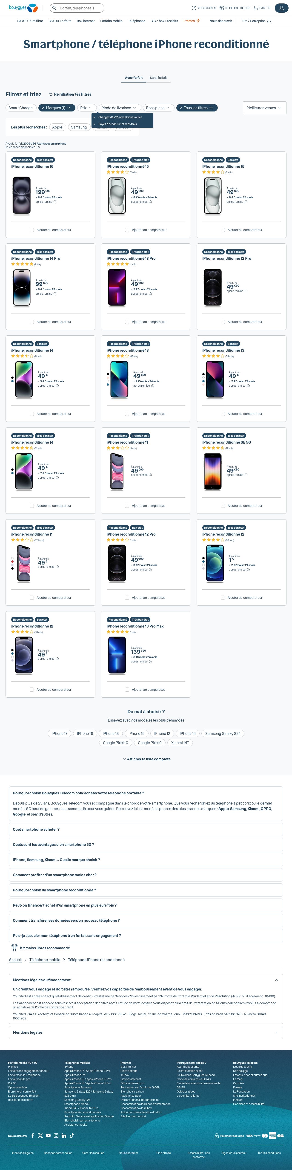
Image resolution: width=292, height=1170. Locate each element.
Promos (192, 21)
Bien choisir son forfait (22, 1091)
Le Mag (237, 1079)
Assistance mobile (75, 1124)
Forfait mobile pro (19, 1079)
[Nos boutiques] (235, 8)
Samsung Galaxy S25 (77, 1091)
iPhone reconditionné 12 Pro (226, 258)
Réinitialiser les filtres (69, 94)
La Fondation (241, 1091)
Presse (237, 1087)
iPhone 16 (85, 733)
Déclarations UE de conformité (140, 1099)
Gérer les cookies (93, 1152)
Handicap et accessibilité (248, 1103)
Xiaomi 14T (180, 742)
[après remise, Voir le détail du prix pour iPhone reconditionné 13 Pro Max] (141, 661)
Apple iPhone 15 (74, 1083)
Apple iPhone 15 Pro (98, 1083)
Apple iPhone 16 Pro (99, 1079)
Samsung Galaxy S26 (77, 1099)
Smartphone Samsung (78, 1087)
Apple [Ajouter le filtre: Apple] (57, 127)
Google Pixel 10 (115, 742)
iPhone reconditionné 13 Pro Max (135, 626)
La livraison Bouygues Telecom (196, 1074)
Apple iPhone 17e (75, 1074)
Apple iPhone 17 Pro (98, 1070)
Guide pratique (186, 1091)
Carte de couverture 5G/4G (194, 1079)
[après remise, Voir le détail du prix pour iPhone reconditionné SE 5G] (237, 475)
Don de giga (240, 1070)
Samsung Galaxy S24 (222, 733)
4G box (125, 1074)
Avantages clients (188, 1066)
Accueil (15, 959)
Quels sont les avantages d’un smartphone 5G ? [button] (53, 844)
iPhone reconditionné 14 (32, 350)
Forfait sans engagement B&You (28, 1070)
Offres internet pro (132, 1083)
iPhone (68, 1066)
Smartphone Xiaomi (76, 1103)
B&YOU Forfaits (60, 21)
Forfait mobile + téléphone (24, 1074)
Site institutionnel (244, 1095)
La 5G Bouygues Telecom (23, 1095)
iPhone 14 (188, 733)
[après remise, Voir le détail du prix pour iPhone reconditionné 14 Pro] (46, 294)
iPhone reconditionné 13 (128, 350)
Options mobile (17, 1087)
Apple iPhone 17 (74, 1070)
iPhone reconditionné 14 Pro (35, 258)
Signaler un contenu (233, 1152)
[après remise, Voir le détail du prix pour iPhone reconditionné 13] (144, 386)
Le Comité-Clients (188, 1095)
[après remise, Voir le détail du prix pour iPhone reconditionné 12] (239, 570)
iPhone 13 (111, 733)
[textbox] (77, 8)
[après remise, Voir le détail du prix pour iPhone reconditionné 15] (141, 202)
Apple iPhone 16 (74, 1079)
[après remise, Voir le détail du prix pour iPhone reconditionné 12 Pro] (237, 291)
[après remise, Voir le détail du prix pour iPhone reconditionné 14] (48, 386)
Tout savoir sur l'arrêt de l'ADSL (140, 1087)
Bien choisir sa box (132, 1091)
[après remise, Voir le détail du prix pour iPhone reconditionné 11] (141, 475)
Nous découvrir (242, 1066)
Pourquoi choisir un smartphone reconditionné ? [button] (54, 890)
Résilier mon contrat (20, 1099)
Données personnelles (58, 1152)
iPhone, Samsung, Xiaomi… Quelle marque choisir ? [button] (56, 859)
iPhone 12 (162, 733)
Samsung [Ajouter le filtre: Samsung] (79, 127)
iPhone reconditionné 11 (127, 442)
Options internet (131, 1079)
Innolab (238, 1099)
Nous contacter (128, 1152)
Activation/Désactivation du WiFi (141, 1112)
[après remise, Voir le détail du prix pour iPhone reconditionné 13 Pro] (141, 294)
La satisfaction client (190, 1070)
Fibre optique (129, 1070)
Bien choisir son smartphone (82, 1120)
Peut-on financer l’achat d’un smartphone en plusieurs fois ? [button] (65, 905)
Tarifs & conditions (269, 1152)
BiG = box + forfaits (164, 21)
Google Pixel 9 (150, 742)
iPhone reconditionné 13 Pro (131, 258)
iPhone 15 (137, 733)
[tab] (133, 77)
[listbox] (264, 107)
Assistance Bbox (131, 1095)
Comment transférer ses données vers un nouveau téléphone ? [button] (66, 920)
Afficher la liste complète (146, 759)
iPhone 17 (59, 733)
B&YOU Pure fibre (30, 21)
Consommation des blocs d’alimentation (146, 1103)
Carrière (238, 1083)
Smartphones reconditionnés (82, 1112)
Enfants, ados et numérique (250, 1074)
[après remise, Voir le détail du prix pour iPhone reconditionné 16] (46, 202)
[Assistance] (204, 8)
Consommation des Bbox (136, 1108)
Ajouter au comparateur (54, 230)
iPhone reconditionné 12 (223, 534)
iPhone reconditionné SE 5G (226, 442)
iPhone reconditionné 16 (32, 166)
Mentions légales (23, 1152)
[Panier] (261, 8)
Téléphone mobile (44, 959)
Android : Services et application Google (89, 1116)
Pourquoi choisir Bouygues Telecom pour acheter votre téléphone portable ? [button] (78, 793)
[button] (282, 8)
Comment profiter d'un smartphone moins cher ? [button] (55, 875)
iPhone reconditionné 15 (128, 166)
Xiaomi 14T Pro (89, 1108)
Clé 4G (12, 1083)
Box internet (128, 1066)
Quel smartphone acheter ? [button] (36, 829)
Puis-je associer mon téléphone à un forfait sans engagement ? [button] (67, 935)
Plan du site (163, 1152)
